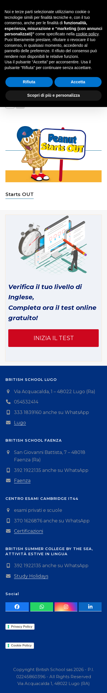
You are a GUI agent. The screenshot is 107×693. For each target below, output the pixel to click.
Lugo (20, 422)
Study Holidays (31, 576)
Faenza (22, 480)
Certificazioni (28, 531)
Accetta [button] (78, 668)
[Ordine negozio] (44, 84)
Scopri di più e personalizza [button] (53, 681)
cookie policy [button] (87, 620)
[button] (98, 12)
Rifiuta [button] (29, 668)
